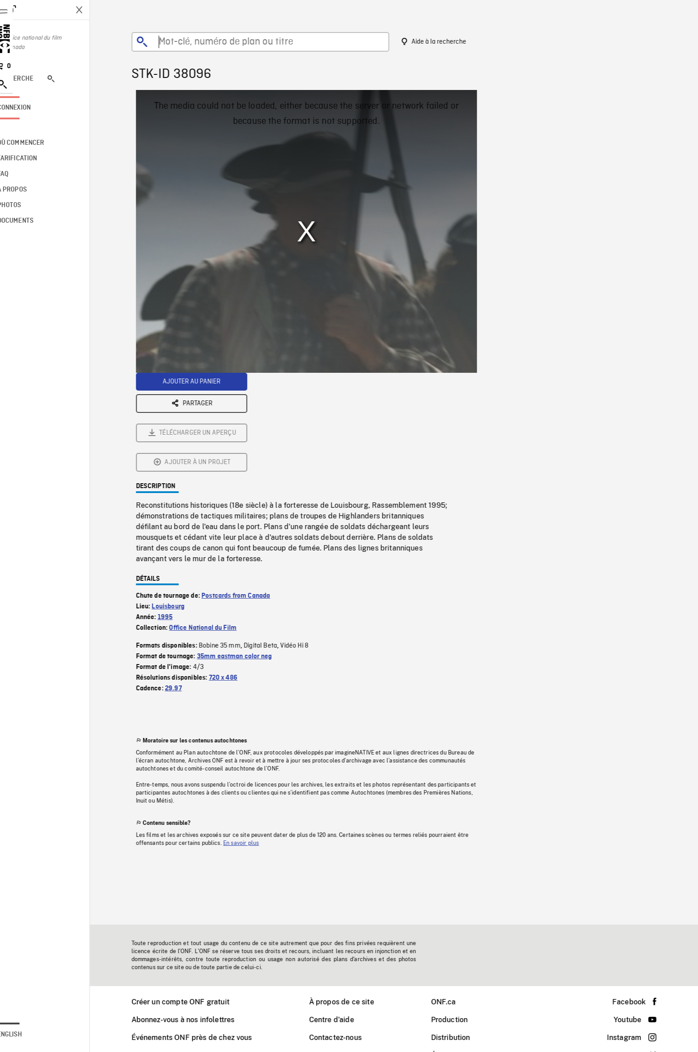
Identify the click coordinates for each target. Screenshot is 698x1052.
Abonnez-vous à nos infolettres (195, 1019)
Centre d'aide (343, 1019)
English (34, 1034)
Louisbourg (180, 507)
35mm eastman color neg (246, 557)
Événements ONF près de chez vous (204, 1037)
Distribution (463, 1037)
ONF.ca (455, 1002)
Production (461, 1019)
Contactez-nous (347, 1037)
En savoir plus (253, 744)
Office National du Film (215, 529)
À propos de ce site (353, 1002)
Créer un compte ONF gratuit (193, 1002)
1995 (177, 518)
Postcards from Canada (248, 497)
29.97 (185, 589)
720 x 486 (235, 579)
